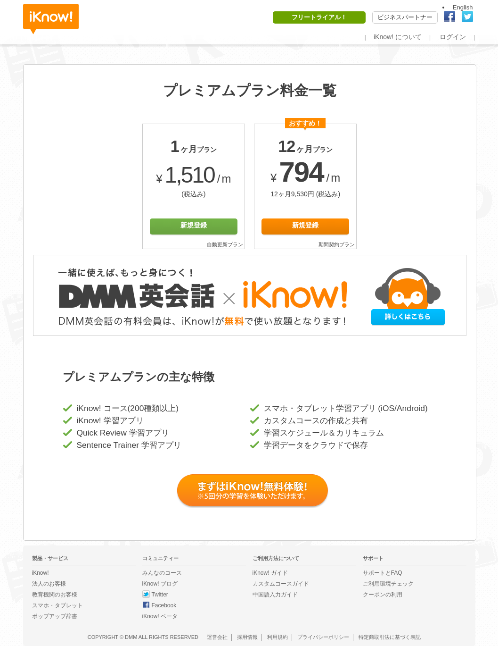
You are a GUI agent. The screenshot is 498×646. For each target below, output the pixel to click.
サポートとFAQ (382, 573)
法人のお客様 (49, 583)
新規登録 (193, 225)
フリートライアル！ (319, 17)
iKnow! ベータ (160, 616)
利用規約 (277, 637)
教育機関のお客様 (54, 594)
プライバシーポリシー (323, 637)
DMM (131, 637)
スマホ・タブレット (57, 605)
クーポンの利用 (382, 594)
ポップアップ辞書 (54, 616)
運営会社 (217, 637)
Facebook (164, 605)
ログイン (453, 37)
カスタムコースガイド (281, 583)
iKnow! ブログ (160, 583)
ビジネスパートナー (405, 17)
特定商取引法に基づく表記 (390, 637)
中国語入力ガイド (275, 594)
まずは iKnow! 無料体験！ (253, 491)
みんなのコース (162, 573)
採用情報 (247, 637)
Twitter (160, 594)
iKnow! (51, 19)
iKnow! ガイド (270, 573)
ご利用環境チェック (388, 583)
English (463, 7)
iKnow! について (398, 37)
